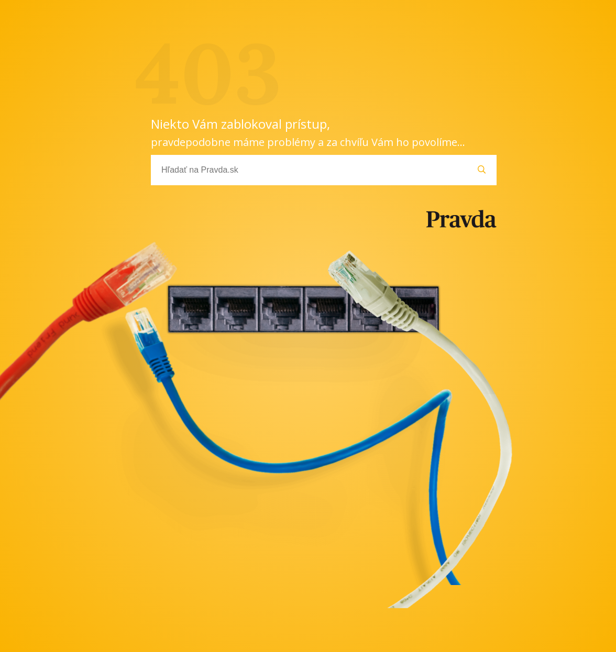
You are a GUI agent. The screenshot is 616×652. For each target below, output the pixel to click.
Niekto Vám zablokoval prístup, (308, 132)
